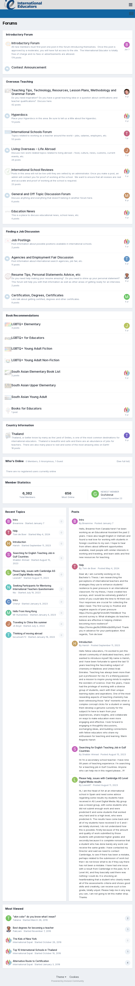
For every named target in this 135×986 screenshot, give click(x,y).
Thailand (17, 434)
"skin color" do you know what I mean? (34, 916)
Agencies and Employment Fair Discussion (42, 257)
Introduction (19, 542)
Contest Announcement (28, 67)
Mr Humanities (20, 614)
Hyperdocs (19, 114)
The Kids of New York (25, 939)
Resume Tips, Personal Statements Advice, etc (46, 274)
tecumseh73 (19, 637)
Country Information (20, 425)
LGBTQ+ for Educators (27, 338)
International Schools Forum (31, 132)
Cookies (74, 976)
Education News (23, 211)
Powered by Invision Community (67, 981)
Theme (61, 976)
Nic (14, 592)
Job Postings (20, 240)
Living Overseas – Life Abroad (33, 149)
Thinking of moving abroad (27, 633)
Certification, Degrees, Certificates (37, 295)
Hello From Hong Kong (25, 611)
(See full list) (123, 461)
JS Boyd (17, 625)
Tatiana (17, 920)
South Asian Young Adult (29, 397)
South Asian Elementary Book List (35, 371)
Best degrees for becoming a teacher (33, 927)
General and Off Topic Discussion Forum (40, 194)
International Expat (23, 942)
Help (15, 531)
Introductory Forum (19, 34)
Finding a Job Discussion (23, 231)
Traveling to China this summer (30, 622)
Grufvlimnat (107, 494)
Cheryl (16, 603)
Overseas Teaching (19, 81)
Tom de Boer (20, 534)
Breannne (18, 523)
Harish (16, 545)
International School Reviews (32, 170)
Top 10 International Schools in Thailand (35, 950)
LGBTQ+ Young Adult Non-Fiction (35, 360)
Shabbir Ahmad (21, 560)
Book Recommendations (22, 315)
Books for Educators (26, 408)
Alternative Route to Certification (31, 961)
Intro (15, 519)
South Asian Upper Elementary (33, 385)
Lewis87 (17, 577)
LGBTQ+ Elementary (26, 324)
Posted (104, 523)
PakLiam (17, 931)
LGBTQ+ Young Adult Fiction (31, 348)
